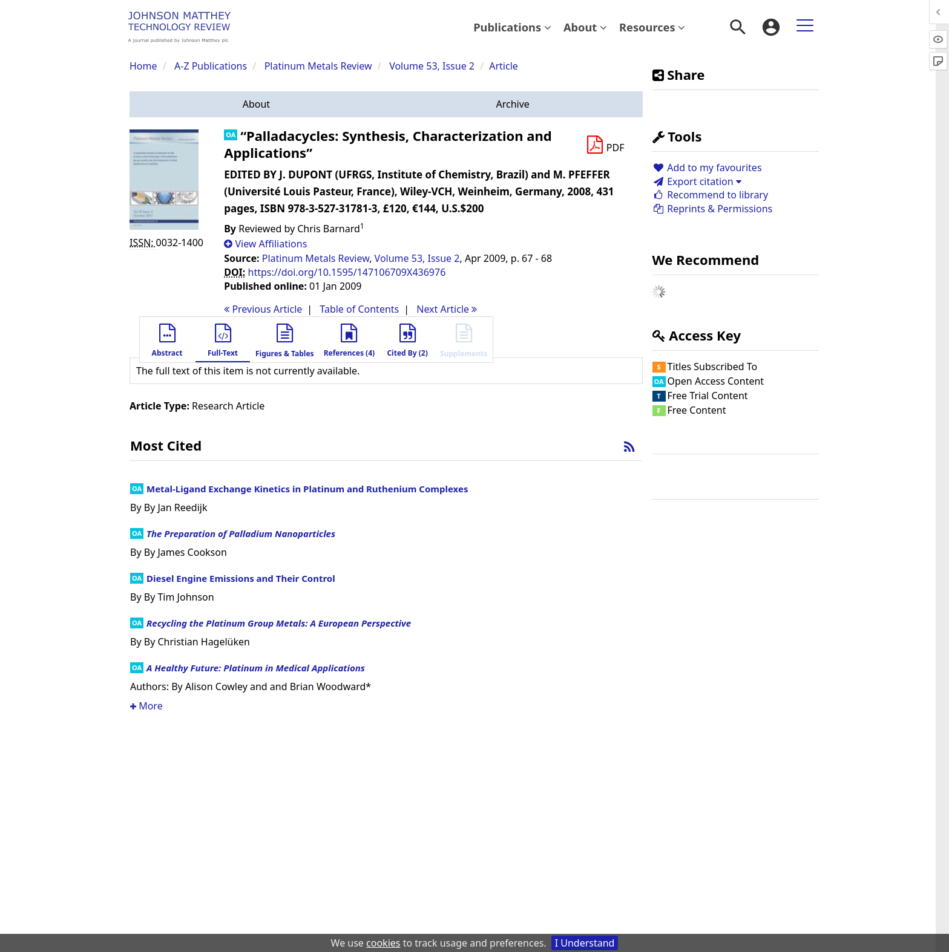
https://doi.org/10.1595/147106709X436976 (347, 272)
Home (143, 66)
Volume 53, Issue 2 (433, 66)
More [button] (146, 705)
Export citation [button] (696, 181)
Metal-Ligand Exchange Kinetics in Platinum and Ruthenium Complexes (307, 489)
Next (446, 309)
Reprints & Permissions (712, 208)
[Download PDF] (605, 145)
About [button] (585, 26)
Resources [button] (652, 26)
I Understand (585, 943)
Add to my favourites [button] (707, 167)
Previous (263, 309)
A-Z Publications (210, 66)
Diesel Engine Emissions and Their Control (240, 578)
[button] (256, 104)
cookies (383, 943)
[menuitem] (512, 27)
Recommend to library (710, 194)
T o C (359, 309)
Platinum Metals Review (318, 66)
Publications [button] (512, 26)
